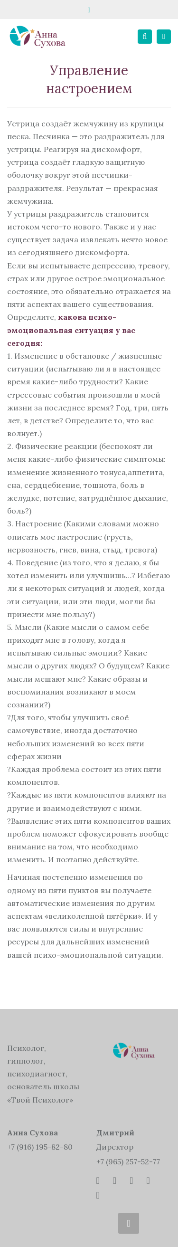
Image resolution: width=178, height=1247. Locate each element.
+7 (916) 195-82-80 (40, 1147)
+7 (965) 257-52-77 (128, 1161)
